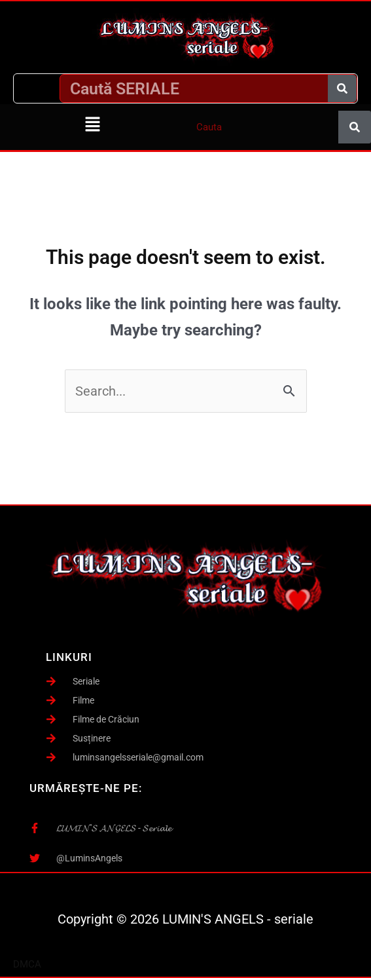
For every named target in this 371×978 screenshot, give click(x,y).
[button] (93, 125)
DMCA (27, 964)
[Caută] (342, 88)
